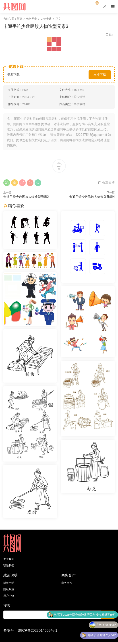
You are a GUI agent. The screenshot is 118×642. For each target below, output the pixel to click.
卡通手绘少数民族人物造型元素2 (26, 197)
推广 (112, 35)
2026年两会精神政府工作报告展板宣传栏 (89, 615)
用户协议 (8, 595)
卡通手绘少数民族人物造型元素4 (92, 197)
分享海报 (106, 182)
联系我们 (8, 565)
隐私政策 (8, 589)
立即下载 (99, 74)
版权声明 (8, 582)
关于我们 (8, 559)
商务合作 (66, 582)
